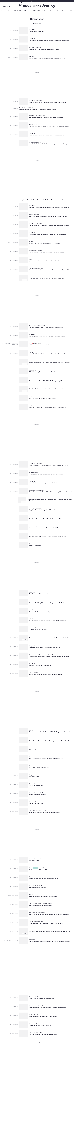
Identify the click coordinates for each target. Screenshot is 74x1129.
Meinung (46, 10)
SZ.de (21, 1)
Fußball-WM (22, 10)
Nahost (16, 10)
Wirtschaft (40, 10)
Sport (58, 10)
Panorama (53, 10)
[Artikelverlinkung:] (32, 30)
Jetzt (36, 1)
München (64, 10)
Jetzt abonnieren (65, 6)
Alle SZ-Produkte (49, 1)
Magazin (32, 1)
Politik (34, 10)
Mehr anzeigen (37, 1042)
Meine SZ (3, 10)
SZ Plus (10, 10)
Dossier (41, 1)
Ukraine (29, 10)
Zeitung (26, 1)
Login (71, 6)
